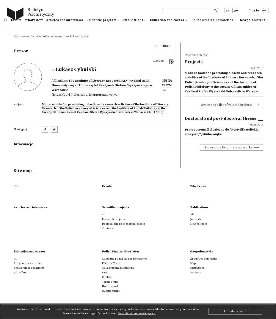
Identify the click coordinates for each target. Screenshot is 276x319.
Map (193, 263)
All (103, 214)
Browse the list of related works (228, 147)
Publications (133, 20)
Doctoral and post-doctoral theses (123, 224)
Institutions (197, 267)
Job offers (20, 272)
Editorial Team (111, 263)
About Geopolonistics (204, 258)
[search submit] (215, 10)
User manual (110, 286)
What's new (34, 20)
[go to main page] (32, 14)
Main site (19, 36)
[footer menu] (16, 186)
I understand (235, 311)
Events (16, 20)
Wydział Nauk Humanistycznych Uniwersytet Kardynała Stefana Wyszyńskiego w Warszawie (102, 85)
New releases (198, 224)
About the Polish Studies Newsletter (124, 258)
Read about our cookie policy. (137, 313)
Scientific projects (101, 20)
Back (166, 46)
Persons (59, 36)
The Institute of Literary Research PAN (98, 81)
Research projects (113, 219)
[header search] (186, 10)
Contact (107, 277)
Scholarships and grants (29, 267)
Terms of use (110, 281)
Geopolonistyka (252, 20)
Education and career (167, 20)
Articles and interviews (64, 20)
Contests (107, 228)
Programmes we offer (28, 263)
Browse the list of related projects (226, 105)
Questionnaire (111, 291)
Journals (195, 219)
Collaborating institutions (118, 267)
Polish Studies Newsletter (212, 20)
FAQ (104, 272)
